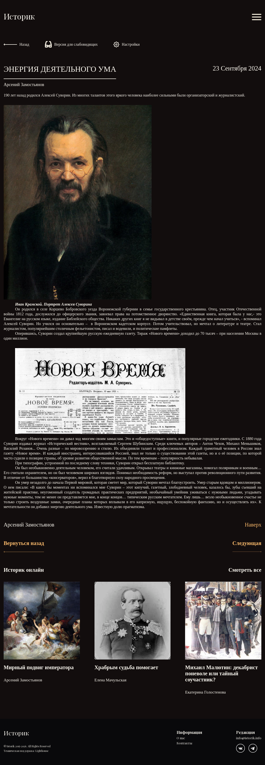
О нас (181, 738)
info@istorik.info (248, 738)
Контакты (184, 743)
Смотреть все (244, 570)
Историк (19, 16)
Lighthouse (41, 751)
